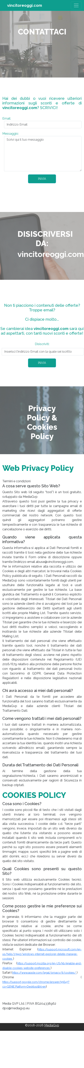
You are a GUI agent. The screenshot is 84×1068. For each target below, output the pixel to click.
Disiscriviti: (42, 344)
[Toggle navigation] (76, 5)
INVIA (42, 179)
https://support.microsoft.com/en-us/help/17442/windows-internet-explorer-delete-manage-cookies (42, 954)
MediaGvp (51, 1025)
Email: (6, 118)
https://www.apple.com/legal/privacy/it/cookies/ (44, 972)
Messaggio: (10, 133)
